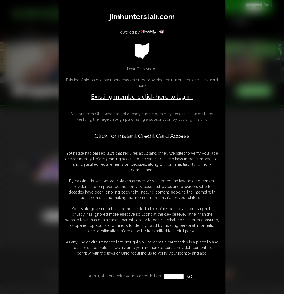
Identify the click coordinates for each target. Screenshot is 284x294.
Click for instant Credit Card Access (142, 136)
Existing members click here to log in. (142, 96)
